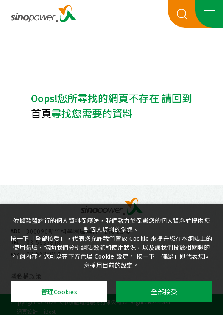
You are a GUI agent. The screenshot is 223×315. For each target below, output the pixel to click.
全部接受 (164, 292)
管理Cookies (59, 292)
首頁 (41, 114)
